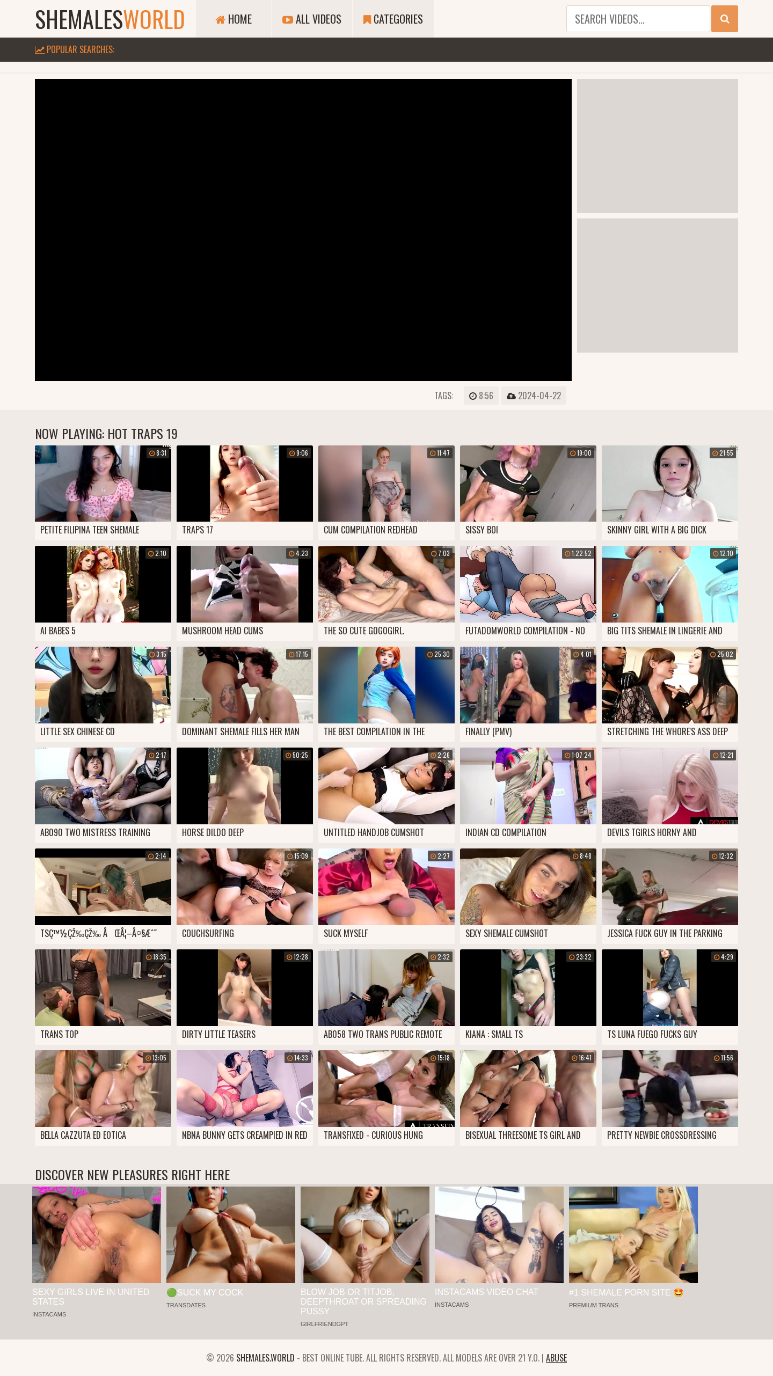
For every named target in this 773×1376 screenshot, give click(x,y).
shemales (110, 18)
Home (233, 19)
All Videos (311, 19)
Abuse (556, 1357)
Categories (393, 19)
